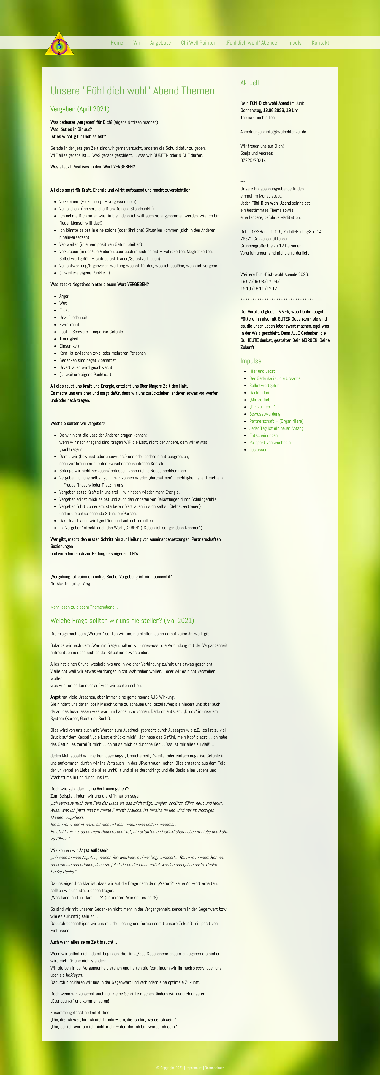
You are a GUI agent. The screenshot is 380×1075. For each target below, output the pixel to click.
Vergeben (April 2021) (80, 108)
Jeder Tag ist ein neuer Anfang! (276, 428)
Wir (136, 42)
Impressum (194, 1067)
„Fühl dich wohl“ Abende (251, 42)
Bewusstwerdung (264, 414)
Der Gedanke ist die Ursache (274, 378)
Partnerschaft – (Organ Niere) (276, 421)
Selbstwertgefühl (265, 385)
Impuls (294, 42)
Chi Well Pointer (198, 42)
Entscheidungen (263, 435)
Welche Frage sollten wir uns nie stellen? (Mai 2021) (122, 620)
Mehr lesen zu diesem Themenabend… (84, 607)
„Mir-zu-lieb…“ (262, 400)
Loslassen (258, 449)
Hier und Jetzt (262, 371)
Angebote (160, 42)
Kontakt (321, 42)
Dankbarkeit (260, 392)
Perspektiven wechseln (270, 442)
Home (117, 42)
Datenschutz (214, 1067)
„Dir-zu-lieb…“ (262, 407)
